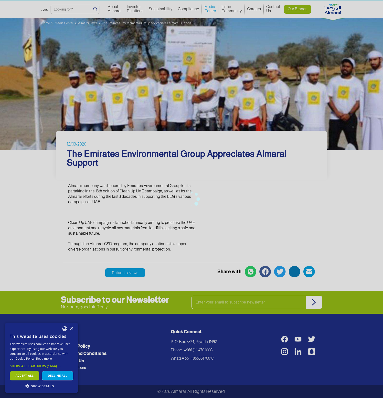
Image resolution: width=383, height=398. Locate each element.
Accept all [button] (25, 376)
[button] (41, 366)
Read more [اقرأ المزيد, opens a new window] (44, 358)
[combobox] (64, 328)
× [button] (71, 328)
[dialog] (41, 358)
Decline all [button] (57, 376)
